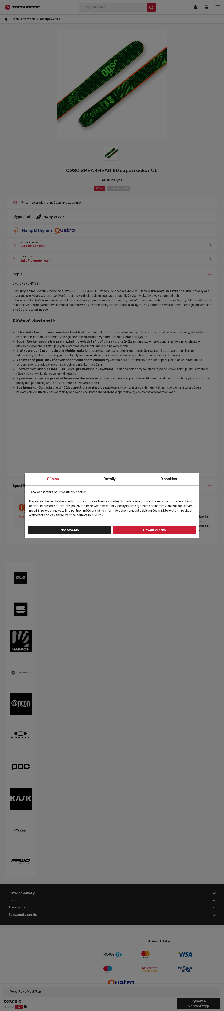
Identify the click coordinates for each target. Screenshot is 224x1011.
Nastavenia (70, 530)
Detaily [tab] (109, 479)
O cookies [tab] (168, 479)
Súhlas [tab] (53, 479)
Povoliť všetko (154, 530)
